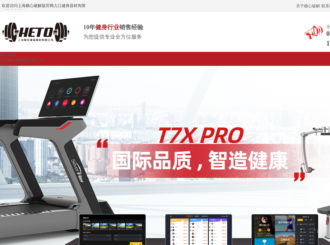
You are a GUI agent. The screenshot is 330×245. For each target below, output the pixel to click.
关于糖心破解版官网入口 (22, 60)
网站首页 (8, 54)
